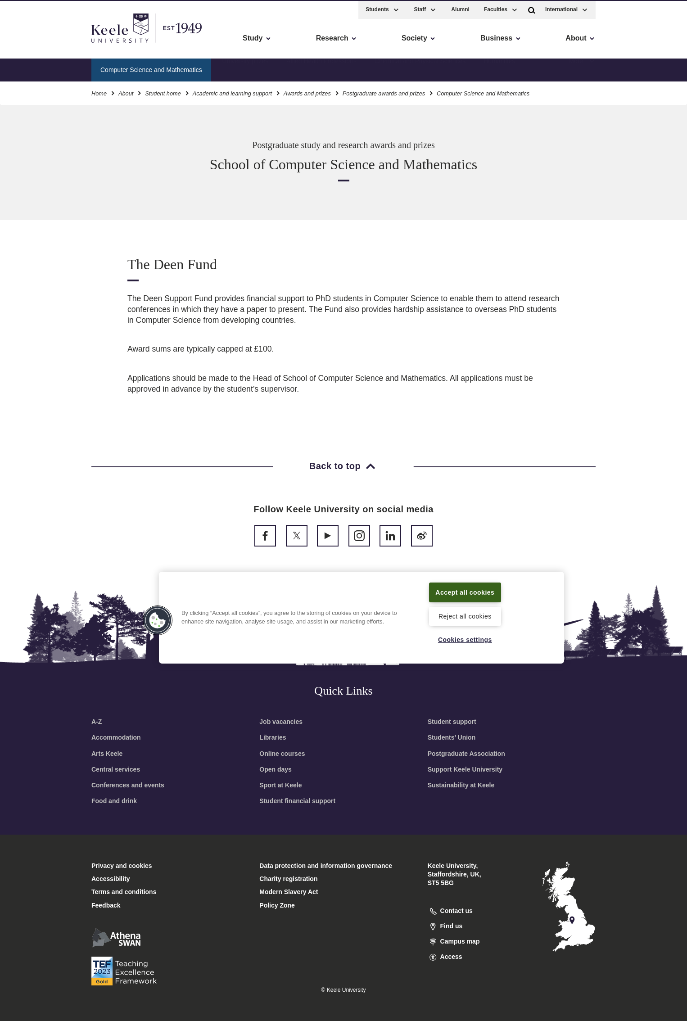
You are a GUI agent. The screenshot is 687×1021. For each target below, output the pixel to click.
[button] (531, 8)
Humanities (499, 68)
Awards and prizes (307, 92)
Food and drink (114, 800)
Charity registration (288, 878)
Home (99, 92)
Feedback (106, 905)
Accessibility (110, 878)
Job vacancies (281, 721)
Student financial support (297, 800)
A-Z (96, 721)
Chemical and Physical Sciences (420, 68)
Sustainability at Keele (461, 785)
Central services (115, 769)
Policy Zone (277, 905)
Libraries (272, 737)
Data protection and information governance (325, 865)
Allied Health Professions (321, 68)
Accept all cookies (465, 591)
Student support (452, 721)
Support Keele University (465, 769)
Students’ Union (452, 737)
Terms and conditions (123, 891)
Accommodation (116, 737)
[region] (361, 617)
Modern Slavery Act (288, 891)
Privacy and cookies (121, 865)
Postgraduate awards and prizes (384, 92)
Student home (163, 92)
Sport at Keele (280, 785)
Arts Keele (106, 753)
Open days (275, 769)
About (125, 92)
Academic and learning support (232, 92)
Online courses (282, 753)
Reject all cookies (465, 615)
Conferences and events (127, 785)
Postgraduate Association (466, 753)
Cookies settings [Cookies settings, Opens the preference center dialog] (464, 639)
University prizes (245, 68)
